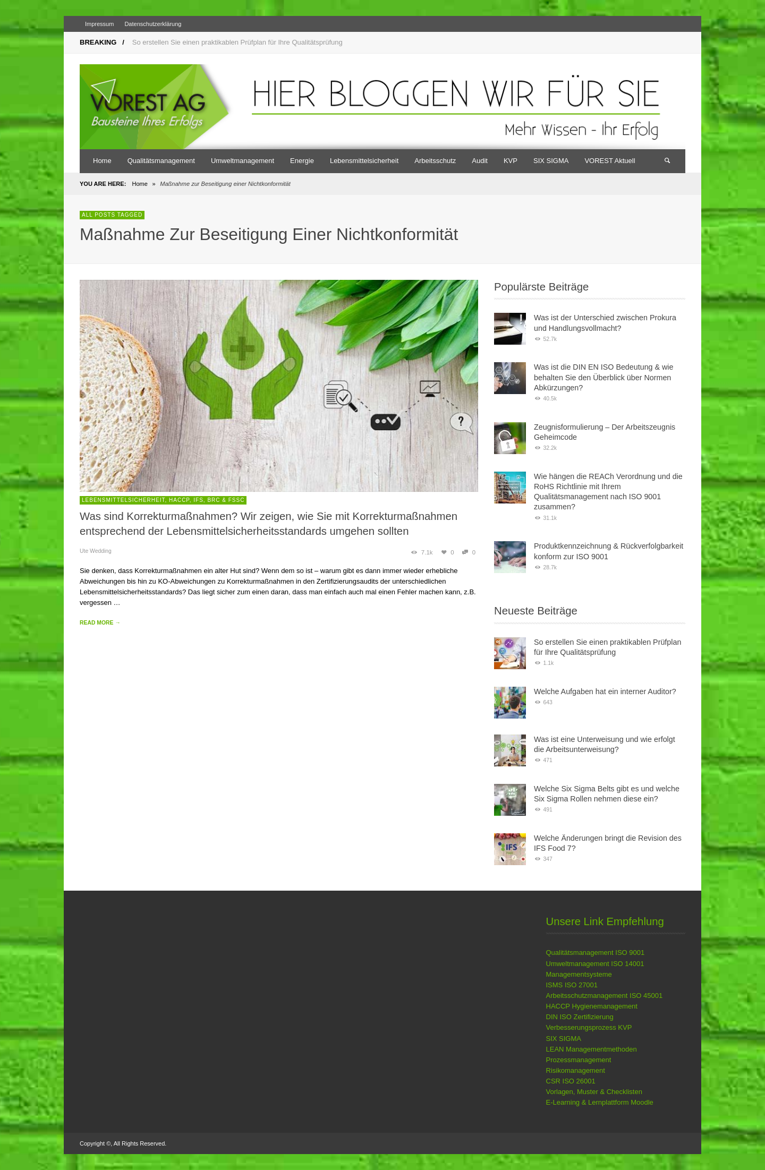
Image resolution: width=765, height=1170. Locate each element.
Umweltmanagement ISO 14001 (595, 964)
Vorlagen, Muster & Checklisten (594, 1092)
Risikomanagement (575, 1070)
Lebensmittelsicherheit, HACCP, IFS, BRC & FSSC (163, 500)
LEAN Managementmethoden (591, 1049)
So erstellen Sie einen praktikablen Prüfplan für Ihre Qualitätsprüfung (237, 42)
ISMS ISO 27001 (572, 985)
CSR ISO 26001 (571, 1081)
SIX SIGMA (563, 1039)
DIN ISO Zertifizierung (580, 1017)
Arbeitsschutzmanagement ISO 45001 (604, 996)
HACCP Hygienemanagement (592, 1006)
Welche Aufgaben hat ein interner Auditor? (605, 691)
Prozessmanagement (578, 1060)
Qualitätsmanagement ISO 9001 (595, 953)
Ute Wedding (96, 551)
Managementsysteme (579, 974)
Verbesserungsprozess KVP (589, 1027)
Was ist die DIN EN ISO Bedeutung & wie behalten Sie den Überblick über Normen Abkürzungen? (603, 377)
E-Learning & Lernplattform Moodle (599, 1102)
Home (139, 184)
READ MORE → (100, 623)
